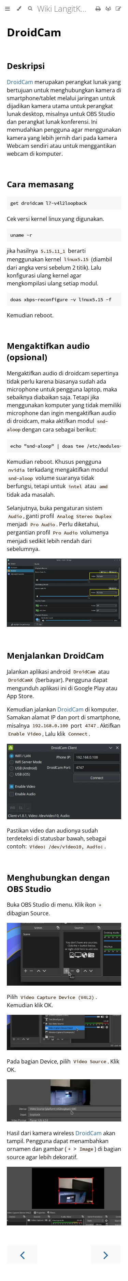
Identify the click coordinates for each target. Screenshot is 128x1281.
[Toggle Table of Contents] (7, 8)
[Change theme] (19, 8)
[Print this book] (99, 8)
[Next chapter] (105, 1254)
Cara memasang (40, 184)
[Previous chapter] (22, 1254)
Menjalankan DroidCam (55, 655)
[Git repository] (109, 8)
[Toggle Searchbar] (30, 8)
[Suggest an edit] (118, 8)
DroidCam (34, 32)
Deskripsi (26, 65)
